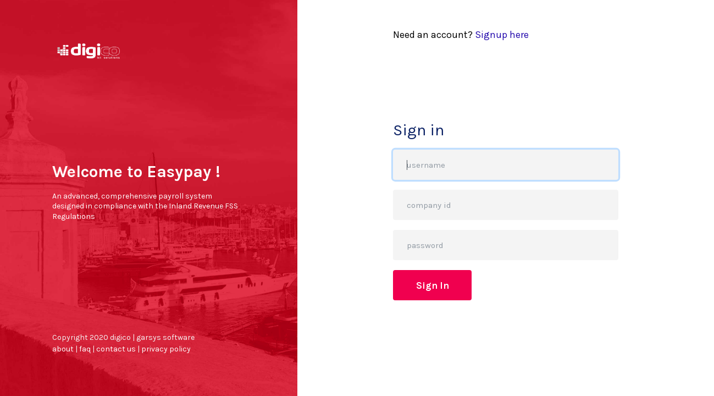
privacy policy (166, 349)
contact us (116, 349)
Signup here (502, 35)
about (63, 349)
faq (85, 349)
